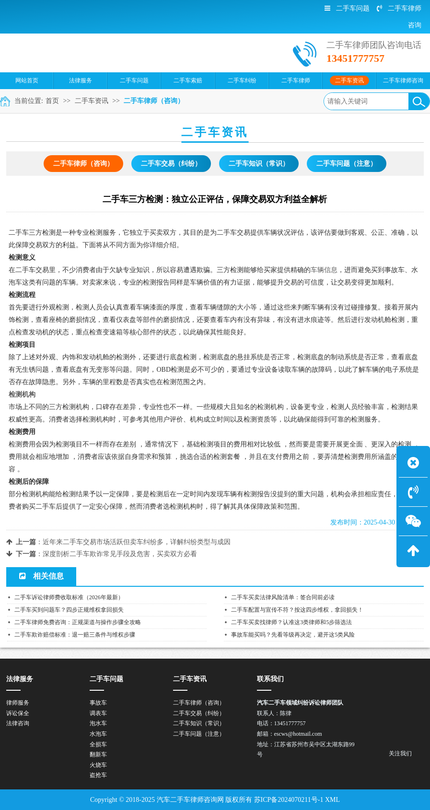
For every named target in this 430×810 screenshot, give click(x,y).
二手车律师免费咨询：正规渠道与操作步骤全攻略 (77, 622)
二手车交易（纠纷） (171, 163)
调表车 (98, 713)
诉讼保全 (17, 713)
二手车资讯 (91, 100)
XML (332, 799)
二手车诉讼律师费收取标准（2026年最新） (69, 597)
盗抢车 (98, 775)
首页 (52, 100)
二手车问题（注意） (346, 163)
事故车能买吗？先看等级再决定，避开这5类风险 (293, 634)
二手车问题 (347, 8)
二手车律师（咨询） (154, 100)
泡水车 (98, 723)
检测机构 (22, 394)
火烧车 (98, 765)
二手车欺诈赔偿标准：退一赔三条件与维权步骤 (74, 634)
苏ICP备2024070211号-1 (289, 799)
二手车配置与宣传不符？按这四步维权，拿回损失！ (297, 609)
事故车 (98, 702)
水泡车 (98, 733)
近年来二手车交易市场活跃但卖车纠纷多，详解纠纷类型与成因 (137, 542)
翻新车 (98, 754)
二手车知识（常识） (259, 163)
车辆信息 (324, 270)
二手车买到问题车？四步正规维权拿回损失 (69, 609)
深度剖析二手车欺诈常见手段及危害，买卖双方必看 (120, 554)
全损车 (98, 744)
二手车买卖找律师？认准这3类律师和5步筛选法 (291, 622)
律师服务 (17, 702)
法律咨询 (17, 723)
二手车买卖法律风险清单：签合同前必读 (283, 597)
